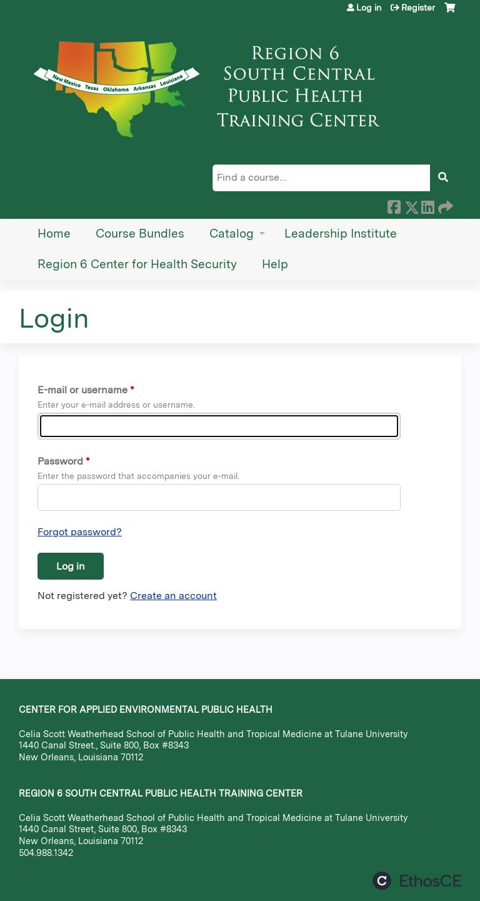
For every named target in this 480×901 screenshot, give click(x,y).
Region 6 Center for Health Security (137, 264)
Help (275, 264)
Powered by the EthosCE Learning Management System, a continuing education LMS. (416, 881)
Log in (368, 7)
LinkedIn (427, 205)
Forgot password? (80, 532)
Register (418, 7)
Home (54, 233)
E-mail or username (83, 390)
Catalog (231, 233)
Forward (444, 205)
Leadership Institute (340, 233)
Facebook (394, 205)
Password (60, 461)
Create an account (173, 596)
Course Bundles (140, 233)
